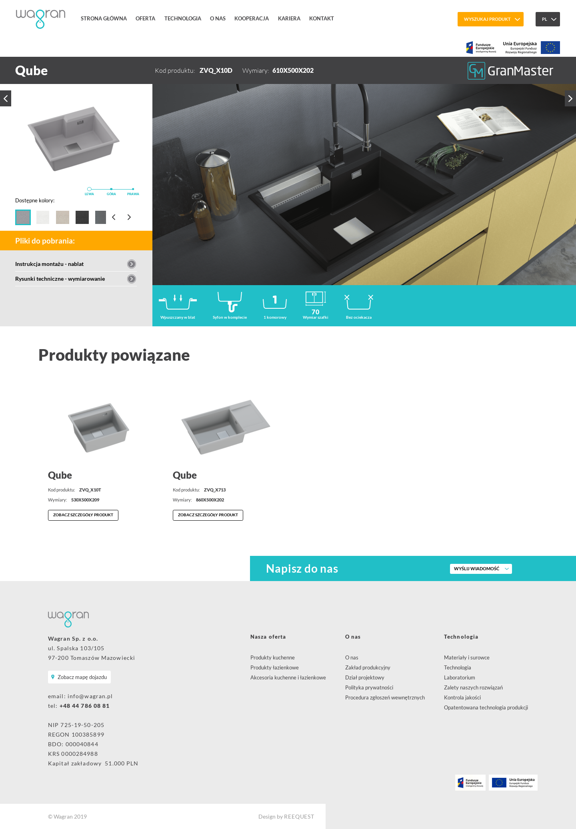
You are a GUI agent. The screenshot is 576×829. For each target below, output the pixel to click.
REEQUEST (299, 816)
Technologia (182, 18)
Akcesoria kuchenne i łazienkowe (288, 677)
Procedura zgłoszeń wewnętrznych (385, 697)
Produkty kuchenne (272, 657)
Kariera (289, 18)
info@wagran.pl (90, 696)
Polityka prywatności (369, 687)
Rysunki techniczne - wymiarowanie (60, 278)
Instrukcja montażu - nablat (49, 263)
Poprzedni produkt (5, 98)
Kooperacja (251, 18)
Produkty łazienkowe (274, 667)
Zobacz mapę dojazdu (82, 677)
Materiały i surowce (467, 657)
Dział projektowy (364, 677)
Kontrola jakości (462, 697)
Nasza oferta (268, 636)
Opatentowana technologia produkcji (486, 707)
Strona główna (104, 18)
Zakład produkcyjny (367, 667)
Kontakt (321, 18)
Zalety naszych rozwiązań (473, 687)
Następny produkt (570, 98)
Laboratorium (459, 677)
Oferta (145, 18)
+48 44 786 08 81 (85, 705)
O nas (218, 18)
